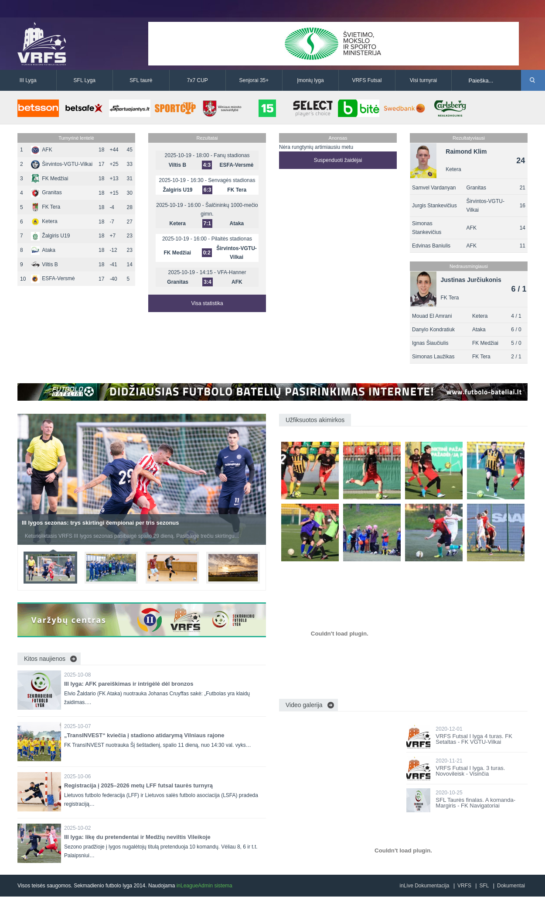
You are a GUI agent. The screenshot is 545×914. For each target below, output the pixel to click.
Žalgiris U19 (50, 236)
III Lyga (28, 80)
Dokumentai (511, 886)
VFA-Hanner (231, 272)
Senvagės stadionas (231, 180)
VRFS (464, 886)
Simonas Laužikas (433, 357)
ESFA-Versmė (53, 278)
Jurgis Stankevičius (434, 206)
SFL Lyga (84, 80)
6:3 (207, 190)
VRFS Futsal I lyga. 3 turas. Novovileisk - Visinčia (470, 771)
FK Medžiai (49, 178)
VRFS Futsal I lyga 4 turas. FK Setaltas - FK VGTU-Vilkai (474, 739)
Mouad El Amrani (432, 316)
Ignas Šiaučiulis (430, 343)
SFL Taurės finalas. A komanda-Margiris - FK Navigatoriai (475, 803)
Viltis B (44, 264)
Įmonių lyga (310, 80)
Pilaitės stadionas (231, 239)
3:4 (207, 282)
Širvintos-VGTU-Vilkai (61, 164)
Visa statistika (207, 303)
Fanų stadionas (231, 155)
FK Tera (45, 207)
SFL (484, 886)
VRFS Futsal (367, 80)
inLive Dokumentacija (424, 886)
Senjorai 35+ (254, 80)
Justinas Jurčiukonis (471, 279)
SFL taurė (140, 80)
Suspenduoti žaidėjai (338, 160)
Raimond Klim (466, 151)
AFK (41, 150)
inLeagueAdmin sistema (204, 886)
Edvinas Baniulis (431, 246)
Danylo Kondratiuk (433, 329)
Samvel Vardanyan (434, 188)
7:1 (207, 223)
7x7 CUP (197, 80)
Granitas (46, 192)
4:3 (207, 165)
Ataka (43, 250)
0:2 (207, 253)
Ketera (44, 221)
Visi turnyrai (423, 80)
